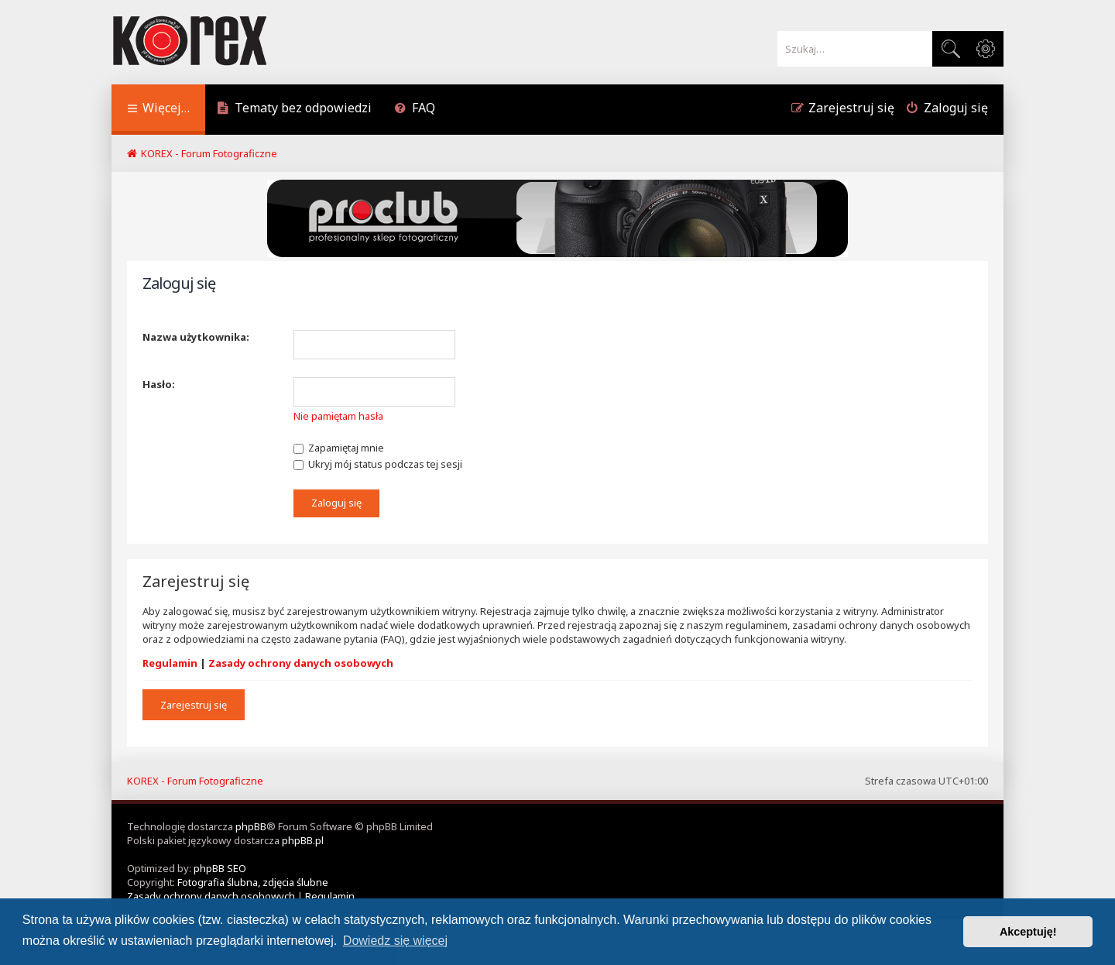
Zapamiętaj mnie (338, 448)
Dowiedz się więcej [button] (395, 940)
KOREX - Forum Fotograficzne (195, 781)
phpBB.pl (303, 840)
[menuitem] (294, 109)
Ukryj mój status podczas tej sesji (377, 464)
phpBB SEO (220, 868)
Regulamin (169, 663)
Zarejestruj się (193, 705)
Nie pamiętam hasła (338, 416)
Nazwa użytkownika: (195, 337)
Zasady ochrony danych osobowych (300, 663)
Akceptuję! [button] (1028, 932)
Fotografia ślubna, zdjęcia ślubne (252, 882)
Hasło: (158, 384)
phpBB (250, 826)
